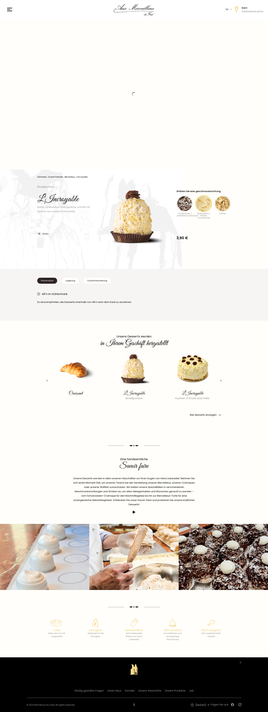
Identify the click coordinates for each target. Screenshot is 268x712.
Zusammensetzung (97, 280)
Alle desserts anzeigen (205, 415)
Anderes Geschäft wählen (252, 11)
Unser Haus (114, 690)
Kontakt (130, 690)
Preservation (47, 280)
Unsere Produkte (175, 690)
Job (191, 690)
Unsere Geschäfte (149, 690)
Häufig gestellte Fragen (89, 690)
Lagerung (70, 280)
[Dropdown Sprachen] (202, 705)
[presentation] (46, 380)
